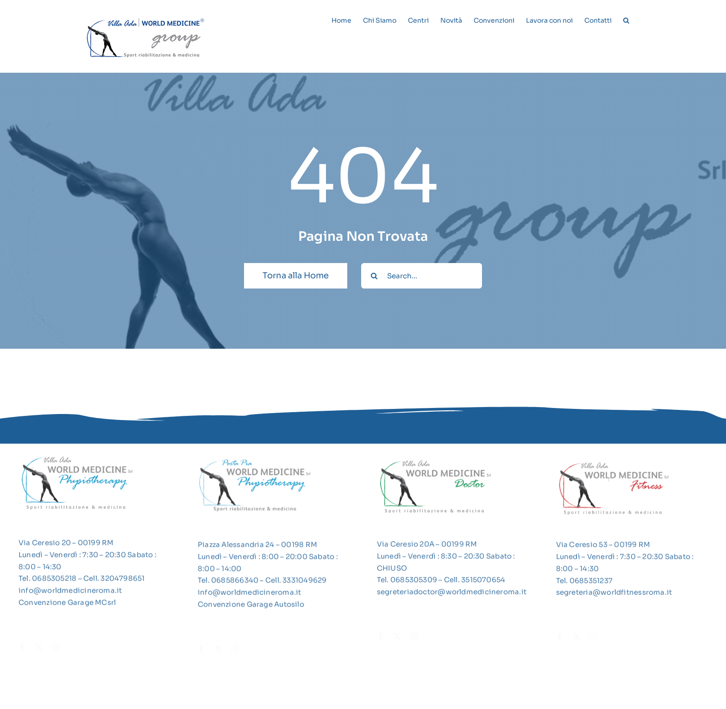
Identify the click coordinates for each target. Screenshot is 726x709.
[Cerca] (374, 276)
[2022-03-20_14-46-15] (435, 464)
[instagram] (55, 649)
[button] (626, 19)
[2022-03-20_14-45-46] (614, 464)
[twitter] (39, 649)
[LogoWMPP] (255, 459)
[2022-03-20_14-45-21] (76, 459)
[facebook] (22, 649)
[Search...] (421, 276)
